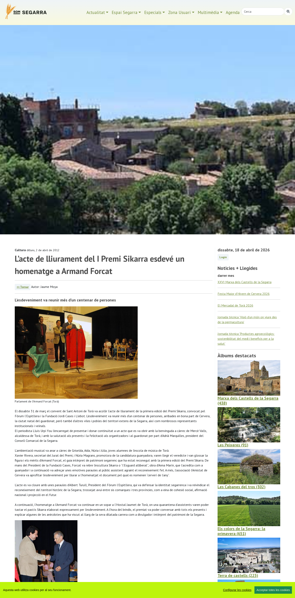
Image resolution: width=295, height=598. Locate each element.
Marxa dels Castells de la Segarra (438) (248, 400)
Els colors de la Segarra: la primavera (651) (241, 531)
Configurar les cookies (237, 590)
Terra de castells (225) (238, 575)
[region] (147, 590)
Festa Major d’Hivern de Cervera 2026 (244, 294)
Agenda (233, 12)
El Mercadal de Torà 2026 (235, 305)
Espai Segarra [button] (124, 12)
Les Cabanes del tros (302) (242, 486)
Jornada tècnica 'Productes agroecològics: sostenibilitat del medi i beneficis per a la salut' (246, 339)
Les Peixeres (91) (233, 445)
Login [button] (223, 257)
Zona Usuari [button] (179, 12)
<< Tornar (23, 287)
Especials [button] (152, 12)
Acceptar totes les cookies (273, 590)
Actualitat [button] (95, 12)
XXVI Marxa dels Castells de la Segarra (244, 282)
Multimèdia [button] (208, 12)
